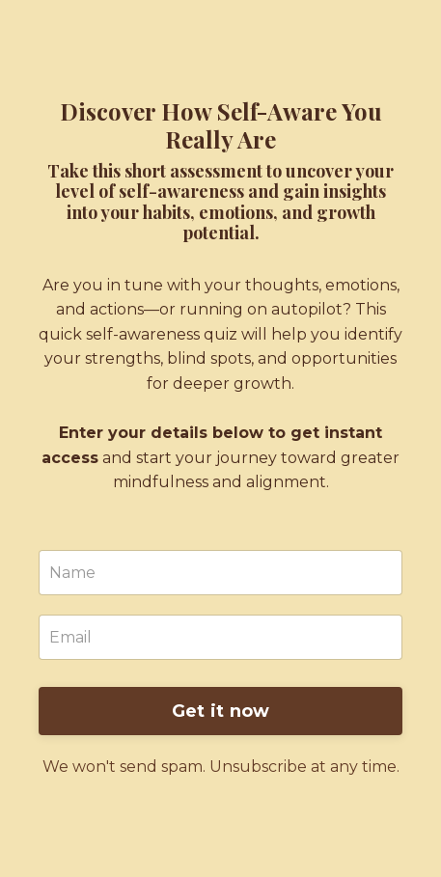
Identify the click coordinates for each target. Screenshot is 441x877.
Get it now (221, 711)
